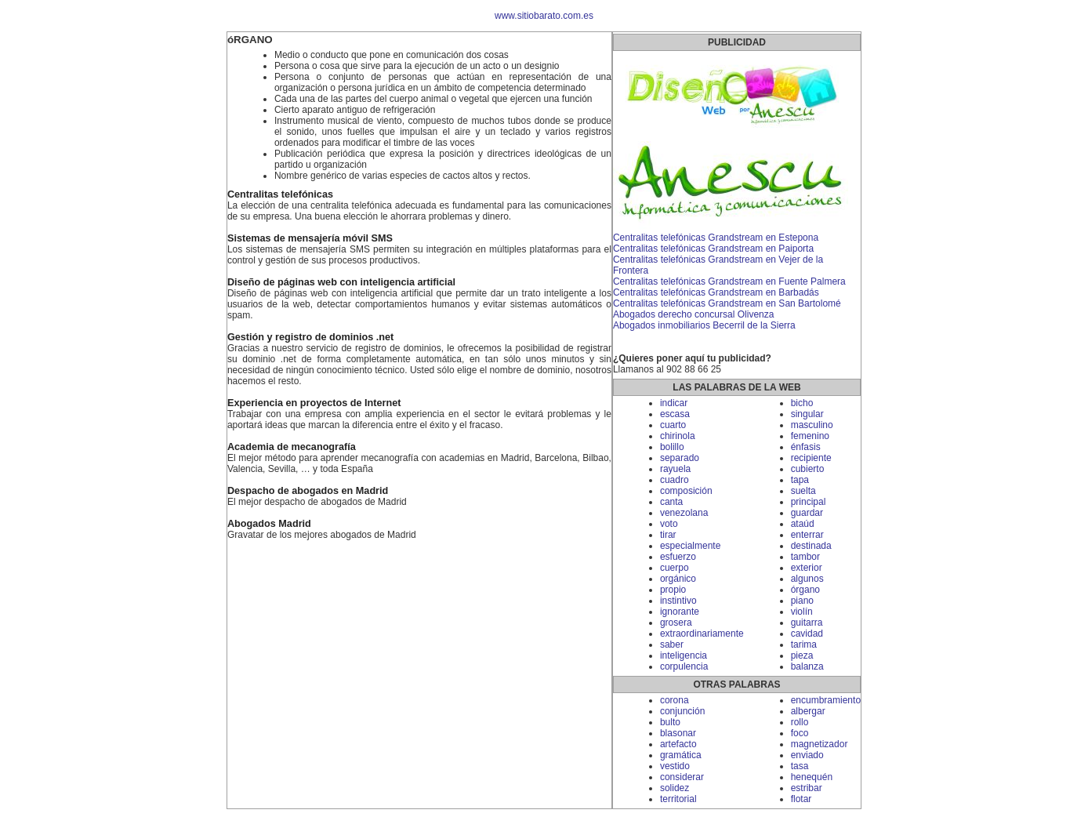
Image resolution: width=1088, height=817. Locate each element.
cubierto (808, 468)
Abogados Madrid (269, 523)
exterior (806, 567)
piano (802, 600)
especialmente (690, 545)
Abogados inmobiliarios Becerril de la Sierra (704, 325)
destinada (811, 545)
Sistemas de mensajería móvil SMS (310, 238)
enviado (807, 755)
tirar (668, 534)
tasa (800, 766)
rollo (800, 722)
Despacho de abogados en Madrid (307, 490)
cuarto (673, 424)
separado (679, 457)
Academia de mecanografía (291, 446)
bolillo (672, 446)
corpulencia (684, 666)
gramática (681, 755)
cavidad (807, 633)
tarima (804, 644)
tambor (805, 556)
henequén (811, 777)
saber (672, 644)
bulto (670, 722)
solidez (674, 788)
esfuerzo (678, 556)
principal (808, 501)
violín (802, 611)
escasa (675, 413)
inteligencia (683, 655)
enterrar (807, 534)
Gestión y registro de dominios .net (310, 337)
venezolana (684, 512)
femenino (810, 435)
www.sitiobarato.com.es (544, 15)
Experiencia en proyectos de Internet (314, 403)
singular (807, 413)
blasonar (678, 733)
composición (686, 490)
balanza (807, 666)
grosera (676, 622)
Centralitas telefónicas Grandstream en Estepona (715, 237)
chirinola (677, 435)
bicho (802, 403)
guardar (807, 512)
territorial (678, 798)
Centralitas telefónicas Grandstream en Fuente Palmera (729, 281)
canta (671, 501)
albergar (808, 711)
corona (674, 700)
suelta (803, 490)
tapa (800, 479)
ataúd (802, 523)
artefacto (678, 744)
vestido (675, 766)
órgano (805, 589)
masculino (812, 424)
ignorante (679, 611)
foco (800, 733)
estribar (806, 788)
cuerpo (674, 567)
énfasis (806, 446)
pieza (802, 655)
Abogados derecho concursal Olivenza (693, 314)
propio (673, 589)
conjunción (682, 711)
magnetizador (819, 744)
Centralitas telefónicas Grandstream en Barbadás (716, 292)
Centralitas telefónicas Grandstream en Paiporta (713, 248)
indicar (673, 403)
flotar (801, 798)
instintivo (678, 600)
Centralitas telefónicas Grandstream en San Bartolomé (727, 303)
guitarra (807, 622)
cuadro (674, 479)
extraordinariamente (702, 633)
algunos (807, 578)
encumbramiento (826, 700)
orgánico (678, 578)
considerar (682, 777)
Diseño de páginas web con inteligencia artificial (341, 282)
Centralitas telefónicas (280, 194)
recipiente (811, 457)
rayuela (675, 468)
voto (669, 523)
